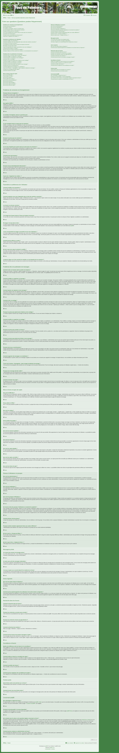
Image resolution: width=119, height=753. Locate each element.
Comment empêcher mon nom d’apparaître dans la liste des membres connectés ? (20, 41)
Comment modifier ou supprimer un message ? (12, 56)
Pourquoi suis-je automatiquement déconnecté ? (13, 35)
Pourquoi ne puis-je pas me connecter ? (11, 31)
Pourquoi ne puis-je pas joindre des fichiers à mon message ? (15, 64)
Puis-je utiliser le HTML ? (8, 76)
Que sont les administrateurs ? (57, 26)
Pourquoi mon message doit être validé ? (11, 69)
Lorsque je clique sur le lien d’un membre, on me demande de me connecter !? (20, 50)
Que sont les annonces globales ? (10, 80)
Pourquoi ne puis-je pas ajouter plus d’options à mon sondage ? (16, 60)
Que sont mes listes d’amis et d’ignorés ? (59, 46)
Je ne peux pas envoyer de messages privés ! (60, 39)
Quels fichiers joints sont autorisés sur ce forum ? (61, 69)
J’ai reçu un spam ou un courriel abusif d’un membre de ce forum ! (64, 41)
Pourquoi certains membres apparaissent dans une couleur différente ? (65, 32)
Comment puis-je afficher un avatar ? (10, 48)
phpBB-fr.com (52, 747)
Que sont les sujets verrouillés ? (9, 83)
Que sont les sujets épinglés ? (9, 82)
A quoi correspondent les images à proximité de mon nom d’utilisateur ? (17, 47)
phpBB (71, 225)
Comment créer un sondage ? (9, 59)
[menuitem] (12, 15)
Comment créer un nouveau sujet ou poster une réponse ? (15, 55)
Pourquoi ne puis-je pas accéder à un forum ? (12, 62)
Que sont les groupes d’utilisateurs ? (58, 28)
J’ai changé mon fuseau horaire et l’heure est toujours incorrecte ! (16, 44)
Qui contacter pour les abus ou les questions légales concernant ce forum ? (66, 77)
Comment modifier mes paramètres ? (10, 40)
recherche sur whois (86, 719)
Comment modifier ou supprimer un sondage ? (12, 61)
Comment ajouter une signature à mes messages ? (13, 57)
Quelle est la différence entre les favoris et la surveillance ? (63, 61)
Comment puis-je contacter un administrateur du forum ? (62, 79)
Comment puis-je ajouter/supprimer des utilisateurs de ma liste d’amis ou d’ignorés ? (68, 47)
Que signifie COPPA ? (7, 27)
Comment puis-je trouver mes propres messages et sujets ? (63, 57)
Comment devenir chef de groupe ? (58, 31)
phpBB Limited (38, 702)
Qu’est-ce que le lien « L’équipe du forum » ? (60, 35)
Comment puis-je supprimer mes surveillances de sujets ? (62, 65)
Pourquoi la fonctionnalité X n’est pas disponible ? (61, 76)
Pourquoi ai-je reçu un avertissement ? (11, 65)
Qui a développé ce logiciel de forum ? (58, 75)
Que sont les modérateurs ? (56, 27)
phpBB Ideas (69, 710)
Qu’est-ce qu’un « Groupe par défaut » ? (59, 33)
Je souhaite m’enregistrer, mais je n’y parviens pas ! (13, 28)
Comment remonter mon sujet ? (9, 70)
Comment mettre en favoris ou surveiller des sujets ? (61, 62)
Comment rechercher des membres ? (58, 55)
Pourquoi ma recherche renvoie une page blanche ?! (61, 54)
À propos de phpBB (30, 703)
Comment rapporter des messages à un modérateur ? (14, 66)
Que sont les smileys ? (7, 77)
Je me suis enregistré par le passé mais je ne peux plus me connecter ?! (17, 32)
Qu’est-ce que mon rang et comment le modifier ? (13, 49)
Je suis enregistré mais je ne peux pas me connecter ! (14, 29)
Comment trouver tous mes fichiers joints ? (59, 70)
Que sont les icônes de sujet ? (9, 85)
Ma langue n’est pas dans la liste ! (10, 45)
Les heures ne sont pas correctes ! (10, 43)
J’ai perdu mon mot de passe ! (9, 33)
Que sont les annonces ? (8, 81)
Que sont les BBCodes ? (8, 74)
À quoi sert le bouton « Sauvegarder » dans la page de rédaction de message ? (19, 67)
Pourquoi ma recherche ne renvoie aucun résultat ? (61, 53)
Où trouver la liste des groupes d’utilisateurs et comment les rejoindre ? (65, 29)
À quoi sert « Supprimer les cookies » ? (11, 36)
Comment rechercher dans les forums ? (59, 51)
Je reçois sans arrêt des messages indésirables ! (60, 40)
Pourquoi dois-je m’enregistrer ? (9, 26)
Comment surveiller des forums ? (57, 63)
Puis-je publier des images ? (9, 78)
